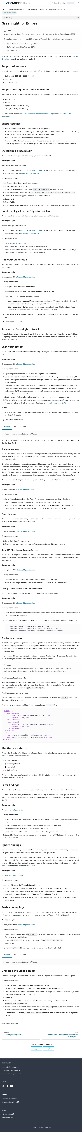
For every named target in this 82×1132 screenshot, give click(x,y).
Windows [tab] (6, 426)
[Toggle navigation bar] (3, 3)
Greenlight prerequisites (30, 173)
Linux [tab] (25, 426)
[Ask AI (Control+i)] (78, 3)
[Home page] (4, 9)
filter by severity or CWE (57, 403)
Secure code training (10, 1102)
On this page (7, 18)
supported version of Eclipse (31, 170)
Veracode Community (10, 1067)
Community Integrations (11, 1074)
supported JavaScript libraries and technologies (37, 114)
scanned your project (16, 810)
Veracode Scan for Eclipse (50, 39)
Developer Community (11, 1070)
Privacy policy (8, 1114)
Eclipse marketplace (19, 243)
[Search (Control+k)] (62, 3)
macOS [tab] (16, 426)
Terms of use (7, 1117)
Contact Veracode (9, 1099)
